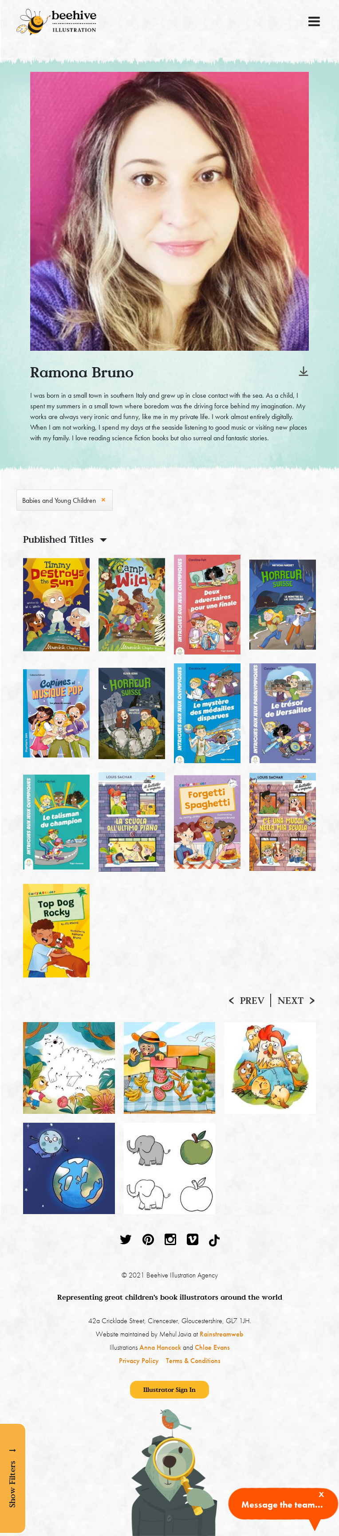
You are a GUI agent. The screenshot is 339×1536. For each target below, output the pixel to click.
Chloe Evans (212, 1347)
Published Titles (58, 539)
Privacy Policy (139, 1360)
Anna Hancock (160, 1347)
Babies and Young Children (59, 500)
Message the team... (282, 1504)
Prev (252, 1000)
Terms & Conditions (193, 1360)
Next (291, 1000)
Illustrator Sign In (169, 1389)
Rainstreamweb (221, 1334)
